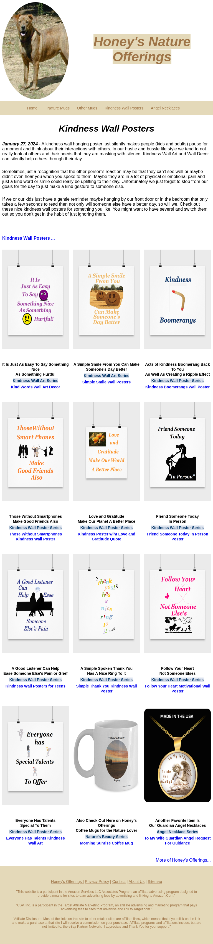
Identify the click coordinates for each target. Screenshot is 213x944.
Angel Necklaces (165, 108)
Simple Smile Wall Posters (106, 382)
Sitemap (155, 881)
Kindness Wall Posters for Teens (35, 686)
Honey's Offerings (67, 881)
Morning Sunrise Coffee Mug (106, 843)
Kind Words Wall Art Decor (35, 387)
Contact (119, 881)
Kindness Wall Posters (124, 108)
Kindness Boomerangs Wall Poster (177, 387)
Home (32, 108)
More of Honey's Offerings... (183, 860)
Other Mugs (87, 108)
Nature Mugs (58, 108)
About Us (137, 881)
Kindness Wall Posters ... (28, 238)
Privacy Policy (97, 881)
